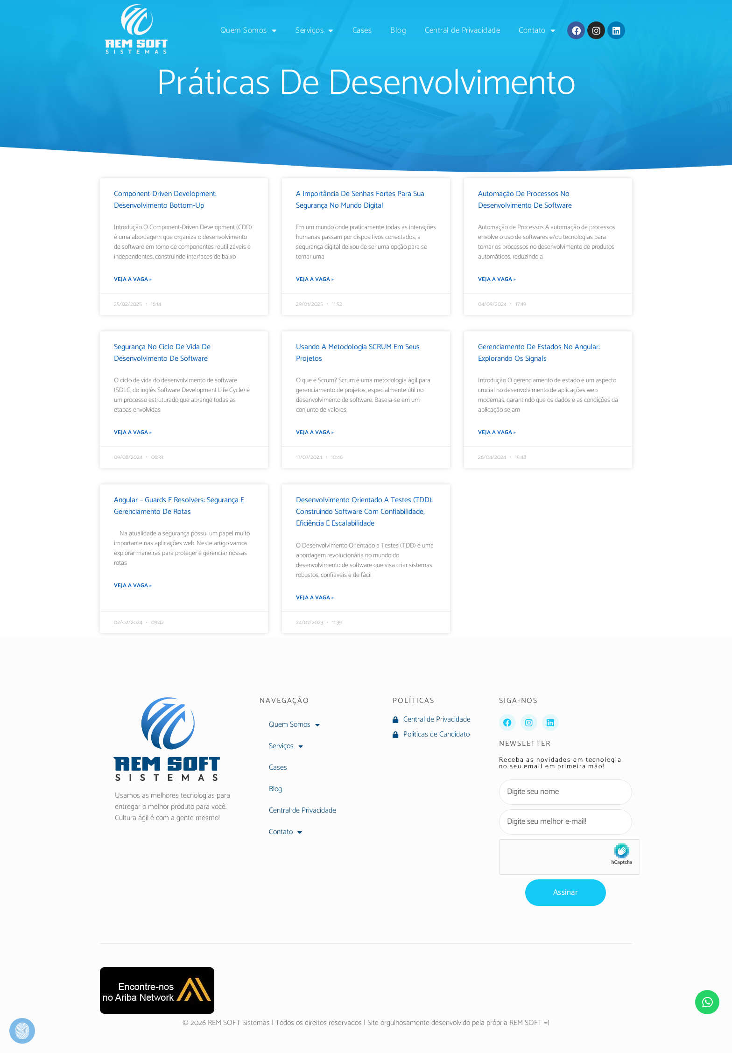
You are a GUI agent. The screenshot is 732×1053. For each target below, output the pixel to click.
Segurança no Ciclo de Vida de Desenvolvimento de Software (162, 353)
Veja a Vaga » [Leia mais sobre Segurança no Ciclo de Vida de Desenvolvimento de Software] (133, 432)
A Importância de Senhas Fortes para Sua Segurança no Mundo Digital (360, 200)
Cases (362, 30)
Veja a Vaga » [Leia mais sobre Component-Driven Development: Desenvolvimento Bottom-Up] (133, 279)
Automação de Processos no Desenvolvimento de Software (525, 200)
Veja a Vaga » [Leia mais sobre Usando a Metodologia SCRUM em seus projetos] (315, 432)
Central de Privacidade (462, 30)
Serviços (315, 30)
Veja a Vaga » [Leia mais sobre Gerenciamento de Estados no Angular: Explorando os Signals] (497, 432)
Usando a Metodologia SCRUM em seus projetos (358, 353)
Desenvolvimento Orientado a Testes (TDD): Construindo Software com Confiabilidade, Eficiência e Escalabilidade (364, 512)
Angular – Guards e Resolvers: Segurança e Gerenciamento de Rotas (179, 506)
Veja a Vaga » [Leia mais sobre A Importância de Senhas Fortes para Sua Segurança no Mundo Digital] (315, 279)
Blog (398, 30)
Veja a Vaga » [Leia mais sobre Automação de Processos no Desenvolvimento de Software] (497, 279)
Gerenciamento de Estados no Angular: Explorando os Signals (539, 353)
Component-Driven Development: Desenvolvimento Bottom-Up (165, 200)
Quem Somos (248, 30)
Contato (537, 30)
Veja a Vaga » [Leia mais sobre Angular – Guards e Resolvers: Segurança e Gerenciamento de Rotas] (133, 586)
